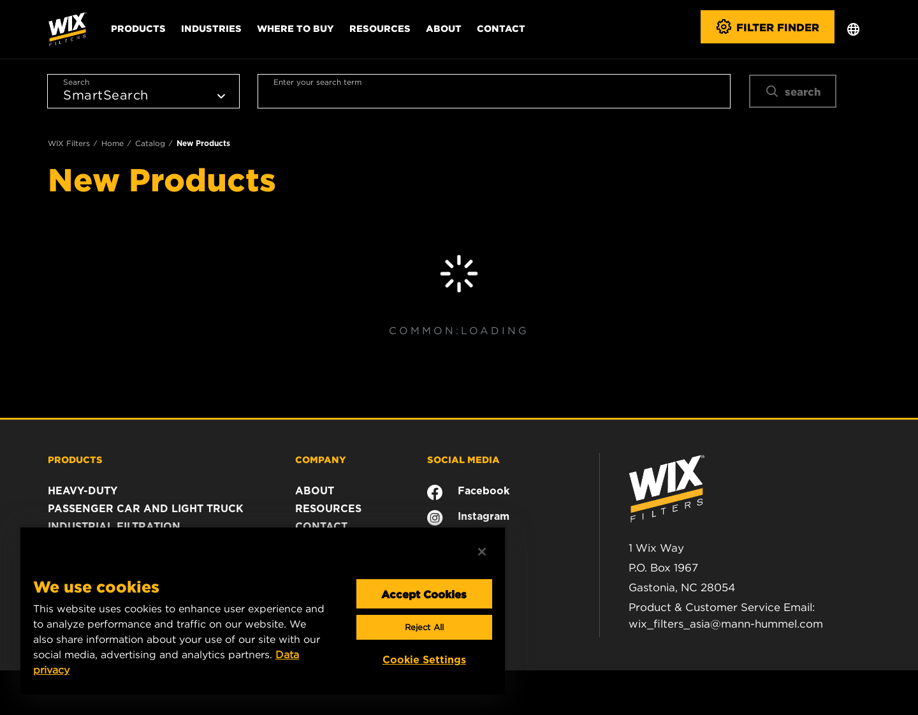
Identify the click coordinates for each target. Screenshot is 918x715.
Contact (501, 28)
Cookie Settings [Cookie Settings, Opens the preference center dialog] (424, 660)
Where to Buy (295, 28)
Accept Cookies (424, 593)
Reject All (424, 627)
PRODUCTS (75, 459)
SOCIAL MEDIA (463, 459)
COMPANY (320, 459)
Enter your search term (317, 82)
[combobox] (494, 91)
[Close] (482, 552)
